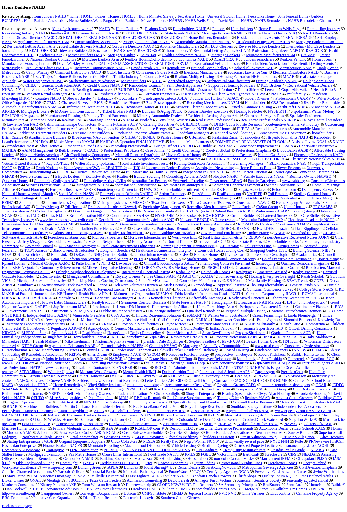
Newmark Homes (268, 432)
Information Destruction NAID (91, 107)
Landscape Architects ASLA (165, 98)
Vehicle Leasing (183, 446)
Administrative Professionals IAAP (200, 367)
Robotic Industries (60, 359)
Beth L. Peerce (70, 150)
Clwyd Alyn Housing (273, 393)
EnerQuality (11, 94)
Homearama (315, 324)
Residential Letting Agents (313, 63)
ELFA (183, 255)
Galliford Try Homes (290, 489)
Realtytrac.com (103, 302)
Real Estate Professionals (215, 120)
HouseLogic (282, 172)
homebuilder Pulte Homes (94, 228)
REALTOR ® (116, 168)
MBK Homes (58, 389)
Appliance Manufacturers (179, 46)
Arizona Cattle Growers (294, 398)
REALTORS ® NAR (141, 33)
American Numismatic (180, 424)
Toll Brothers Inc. (258, 246)
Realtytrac (244, 272)
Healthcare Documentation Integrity (164, 250)
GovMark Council (39, 246)
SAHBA (142, 215)
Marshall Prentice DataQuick (137, 155)
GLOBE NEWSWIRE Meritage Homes (169, 268)
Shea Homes (49, 146)
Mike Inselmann (77, 341)
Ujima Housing (295, 207)
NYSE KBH (268, 376)
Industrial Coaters (286, 268)
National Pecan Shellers (209, 68)
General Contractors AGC (61, 85)
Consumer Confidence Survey (270, 289)
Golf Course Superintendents (189, 398)
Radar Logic (185, 272)
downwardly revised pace (244, 441)
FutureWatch (178, 472)
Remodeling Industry (323, 29)
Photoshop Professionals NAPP (318, 155)
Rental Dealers (189, 467)
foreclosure (273, 454)
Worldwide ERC (184, 237)
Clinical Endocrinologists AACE (169, 263)
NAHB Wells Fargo (200, 21)
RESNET (244, 228)
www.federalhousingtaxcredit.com (66, 220)
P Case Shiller (309, 215)
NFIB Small (177, 376)
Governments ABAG (226, 181)
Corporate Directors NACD (133, 46)
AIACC (233, 98)
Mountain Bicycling (103, 446)
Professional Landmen (134, 350)
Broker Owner (13, 480)
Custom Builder (242, 215)
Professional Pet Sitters (121, 150)
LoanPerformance (16, 142)
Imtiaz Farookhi (222, 328)
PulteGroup (278, 389)
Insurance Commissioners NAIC (100, 68)
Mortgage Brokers (35, 111)
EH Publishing (170, 459)
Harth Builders (165, 172)
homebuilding (12, 50)
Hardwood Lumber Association (133, 424)
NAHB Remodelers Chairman (311, 21)
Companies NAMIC (78, 459)
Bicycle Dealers (67, 176)
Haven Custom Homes (183, 155)
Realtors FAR (72, 120)
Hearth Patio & (325, 90)
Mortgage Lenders (103, 120)
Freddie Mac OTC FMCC (120, 463)
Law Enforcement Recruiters (116, 380)
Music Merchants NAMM (74, 142)
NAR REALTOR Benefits (22, 415)
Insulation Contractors (93, 367)
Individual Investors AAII (253, 68)
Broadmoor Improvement (258, 146)
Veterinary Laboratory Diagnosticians (36, 324)
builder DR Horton (207, 98)
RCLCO (161, 367)
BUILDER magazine (273, 228)
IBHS (291, 302)
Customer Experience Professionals (226, 428)
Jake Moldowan (320, 337)
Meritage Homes (43, 120)
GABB (88, 463)
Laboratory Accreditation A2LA (295, 298)
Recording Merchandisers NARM (213, 103)
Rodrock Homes (206, 255)
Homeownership (138, 485)
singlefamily (57, 337)
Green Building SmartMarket (172, 233)
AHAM (128, 120)
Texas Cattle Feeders (105, 480)
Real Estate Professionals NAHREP (268, 120)
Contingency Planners (312, 307)
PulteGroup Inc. (101, 398)
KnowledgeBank (331, 320)
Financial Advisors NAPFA (122, 346)
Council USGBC (98, 350)
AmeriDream (97, 354)
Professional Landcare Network (112, 207)
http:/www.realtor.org (18, 493)
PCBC (165, 107)
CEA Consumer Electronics (105, 489)
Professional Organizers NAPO (276, 50)
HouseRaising (328, 259)
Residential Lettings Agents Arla (213, 116)
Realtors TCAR (145, 489)
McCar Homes (168, 90)
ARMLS (8, 111)
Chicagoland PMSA (311, 459)
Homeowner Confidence (232, 320)
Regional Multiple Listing (246, 311)
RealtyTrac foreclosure (126, 233)
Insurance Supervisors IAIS (261, 328)
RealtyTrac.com (305, 272)
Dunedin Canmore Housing (250, 107)
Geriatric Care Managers (114, 298)
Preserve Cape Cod (74, 432)
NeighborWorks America (39, 155)
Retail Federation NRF (87, 215)
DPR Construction (84, 450)
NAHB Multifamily (260, 324)
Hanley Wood (328, 68)
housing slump (304, 211)
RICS (339, 307)
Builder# (338, 485)
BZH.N (213, 415)
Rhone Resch (226, 419)
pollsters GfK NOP (317, 424)
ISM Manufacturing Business (56, 350)
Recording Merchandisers (207, 207)
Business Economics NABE (98, 33)
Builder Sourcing (147, 176)
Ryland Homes (13, 263)
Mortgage (190, 346)
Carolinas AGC (322, 359)
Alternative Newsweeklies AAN (315, 159)
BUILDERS (11, 21)
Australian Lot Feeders (149, 181)
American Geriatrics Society (259, 480)
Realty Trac (33, 389)
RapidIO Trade (57, 163)
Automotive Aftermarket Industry (293, 124)
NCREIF (111, 450)
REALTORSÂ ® (298, 37)
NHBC (157, 81)
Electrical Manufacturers (203, 72)
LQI (197, 472)
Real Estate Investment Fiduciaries (128, 246)
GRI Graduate (206, 450)
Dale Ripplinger (307, 228)
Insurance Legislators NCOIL (306, 446)
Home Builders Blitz (255, 168)
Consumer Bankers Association (91, 415)
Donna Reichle (281, 415)
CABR (92, 150)
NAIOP (338, 142)
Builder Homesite (90, 376)
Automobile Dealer (274, 428)
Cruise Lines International (122, 454)
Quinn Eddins (204, 463)
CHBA (30, 85)
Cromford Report (304, 233)
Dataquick (105, 98)
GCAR (321, 385)
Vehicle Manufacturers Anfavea (59, 129)
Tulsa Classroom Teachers (210, 202)
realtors (7, 372)
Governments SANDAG (26, 311)
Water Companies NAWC (43, 81)
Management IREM (275, 459)
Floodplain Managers (192, 133)
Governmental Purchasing (221, 233)
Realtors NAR (156, 29)
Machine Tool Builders (41, 406)
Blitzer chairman (15, 350)
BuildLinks (59, 255)
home (74, 16)
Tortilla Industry (126, 77)
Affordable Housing (311, 393)
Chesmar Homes (117, 437)
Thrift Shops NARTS (123, 198)
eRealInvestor (50, 276)
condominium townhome (154, 255)
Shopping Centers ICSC (268, 250)
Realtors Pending (293, 59)
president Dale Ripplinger (163, 341)
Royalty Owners (127, 276)
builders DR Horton (218, 437)
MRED (177, 493)
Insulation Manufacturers (189, 142)
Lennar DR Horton (131, 307)
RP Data (36, 419)
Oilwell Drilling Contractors (310, 328)
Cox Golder (250, 198)
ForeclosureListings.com (67, 237)
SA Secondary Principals (238, 485)
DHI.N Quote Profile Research (238, 124)
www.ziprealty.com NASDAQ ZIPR (303, 411)
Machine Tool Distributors (145, 446)
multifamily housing (143, 385)
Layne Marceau (176, 324)
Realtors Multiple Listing (194, 77)
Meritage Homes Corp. (188, 363)
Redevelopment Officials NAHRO (126, 194)
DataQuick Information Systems (75, 259)
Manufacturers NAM (295, 68)
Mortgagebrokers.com (45, 454)
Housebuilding (39, 172)
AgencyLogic (98, 328)
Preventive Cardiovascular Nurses (281, 472)
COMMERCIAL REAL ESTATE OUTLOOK (250, 142)
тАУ (167, 289)
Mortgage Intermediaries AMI (146, 42)
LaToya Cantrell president (322, 120)
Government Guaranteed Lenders (146, 224)
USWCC (151, 189)
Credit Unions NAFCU (105, 85)
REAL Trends (297, 281)
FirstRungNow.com (221, 467)
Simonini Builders (298, 320)
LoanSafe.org (112, 402)
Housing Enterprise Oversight (272, 276)
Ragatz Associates (252, 189)
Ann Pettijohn (29, 202)
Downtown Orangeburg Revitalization (102, 211)
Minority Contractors (184, 159)
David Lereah (178, 480)
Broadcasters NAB (16, 224)
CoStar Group (267, 207)
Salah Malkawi (47, 341)
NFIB (105, 263)
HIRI (136, 168)
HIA (123, 228)
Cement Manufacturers (132, 328)
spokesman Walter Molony (314, 111)
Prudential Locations (132, 393)
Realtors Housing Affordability (149, 59)
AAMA (207, 276)
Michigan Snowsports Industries (41, 281)
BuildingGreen (89, 467)
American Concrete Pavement (237, 185)
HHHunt (185, 359)
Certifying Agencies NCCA (228, 472)
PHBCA (243, 129)
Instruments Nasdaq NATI (220, 294)
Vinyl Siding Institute (105, 385)
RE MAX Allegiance (298, 437)
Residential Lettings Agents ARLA (263, 42)
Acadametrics (306, 255)
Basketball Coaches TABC (257, 424)
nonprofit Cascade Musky (234, 459)
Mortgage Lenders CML (55, 224)
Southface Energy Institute (251, 406)
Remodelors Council (145, 85)
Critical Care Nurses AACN (151, 419)
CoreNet (176, 432)
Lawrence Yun (127, 263)
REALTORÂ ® (226, 59)
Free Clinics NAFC (161, 276)
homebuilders (177, 50)
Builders (148, 111)
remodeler (157, 259)
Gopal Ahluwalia (294, 90)
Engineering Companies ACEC (26, 272)
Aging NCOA (171, 111)
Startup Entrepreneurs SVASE (30, 441)
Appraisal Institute (232, 285)
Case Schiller (155, 150)
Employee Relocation (214, 359)
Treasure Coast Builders (91, 133)
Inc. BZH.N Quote (194, 211)
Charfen (299, 380)
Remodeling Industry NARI (23, 33)
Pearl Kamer (92, 333)
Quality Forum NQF (278, 476)
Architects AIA (50, 55)
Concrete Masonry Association (79, 424)
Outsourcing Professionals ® (306, 346)
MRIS (123, 398)
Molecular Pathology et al (143, 472)
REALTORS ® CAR (139, 37)
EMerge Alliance (255, 489)
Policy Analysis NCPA (74, 289)
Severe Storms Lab (34, 176)
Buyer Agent (265, 372)
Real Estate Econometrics (223, 237)
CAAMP (307, 55)
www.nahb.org (293, 181)
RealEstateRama (225, 137)
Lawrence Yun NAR (22, 124)
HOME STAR (214, 215)
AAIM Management (37, 150)
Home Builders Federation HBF (83, 77)
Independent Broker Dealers (168, 168)
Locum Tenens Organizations (69, 202)
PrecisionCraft (292, 372)
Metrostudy (11, 68)
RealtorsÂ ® (60, 33)
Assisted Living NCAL (309, 142)
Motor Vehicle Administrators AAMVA (310, 402)
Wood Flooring (32, 189)
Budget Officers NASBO (173, 146)
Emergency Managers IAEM (216, 324)
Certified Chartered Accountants (27, 472)
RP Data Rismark (147, 398)
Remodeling (202, 285)
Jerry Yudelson (112, 419)
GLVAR (13, 159)
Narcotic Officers (71, 472)
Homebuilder (255, 103)
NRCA (175, 259)
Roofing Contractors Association (199, 163)
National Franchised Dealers (65, 159)
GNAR (35, 480)
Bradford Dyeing (215, 446)
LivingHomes (288, 246)
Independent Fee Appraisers (299, 406)
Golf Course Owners (174, 320)
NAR (252, 33)
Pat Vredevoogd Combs (156, 211)
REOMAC (246, 224)
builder (168, 489)
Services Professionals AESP (48, 185)
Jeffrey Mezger (47, 207)
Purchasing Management (162, 207)
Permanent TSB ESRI (138, 415)
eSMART (194, 315)
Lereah (270, 90)
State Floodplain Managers (214, 198)
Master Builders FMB (85, 55)
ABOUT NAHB (82, 324)
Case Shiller (141, 228)
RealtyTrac (169, 441)
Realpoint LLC (181, 428)
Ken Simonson (294, 376)
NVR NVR (227, 493)
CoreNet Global (217, 150)
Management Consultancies (88, 276)
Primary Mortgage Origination (76, 428)
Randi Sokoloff (313, 276)
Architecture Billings (18, 198)
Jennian (121, 406)
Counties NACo (156, 77)
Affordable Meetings (207, 298)
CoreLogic (306, 415)
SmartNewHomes (216, 333)
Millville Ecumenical (107, 476)
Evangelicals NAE (89, 389)
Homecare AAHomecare (21, 450)
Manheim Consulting (18, 485)
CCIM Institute (118, 72)
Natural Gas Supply (273, 155)
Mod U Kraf (143, 459)
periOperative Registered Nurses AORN (298, 237)
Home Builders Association (45, 21)
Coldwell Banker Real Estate (97, 172)
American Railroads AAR (85, 146)
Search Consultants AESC (286, 185)
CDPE (319, 281)
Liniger (194, 432)
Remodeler (322, 137)
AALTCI (189, 276)
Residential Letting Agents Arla (31, 46)
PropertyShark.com (250, 333)
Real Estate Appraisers (163, 103)
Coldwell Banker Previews (253, 402)
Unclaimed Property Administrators (142, 133)
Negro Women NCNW (201, 441)
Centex (83, 298)
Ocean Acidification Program (308, 367)
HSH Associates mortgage (51, 476)
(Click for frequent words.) (72, 29)
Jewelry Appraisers (60, 320)
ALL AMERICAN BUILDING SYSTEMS (156, 450)
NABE (280, 233)
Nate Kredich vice (31, 255)
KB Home (234, 281)
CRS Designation (284, 103)
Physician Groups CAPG (236, 385)
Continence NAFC (292, 224)
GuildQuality (194, 328)
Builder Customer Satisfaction (208, 90)
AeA (109, 428)
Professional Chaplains (253, 150)
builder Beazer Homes (97, 224)
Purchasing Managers (247, 163)
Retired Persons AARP (232, 211)
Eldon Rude (241, 207)
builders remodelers (258, 59)
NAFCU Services (29, 380)
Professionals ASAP (271, 211)
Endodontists (280, 493)
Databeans (87, 419)
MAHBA (9, 150)
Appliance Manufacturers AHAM (43, 42)
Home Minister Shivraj (156, 16)
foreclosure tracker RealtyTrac (188, 385)
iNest (268, 337)
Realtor (122, 176)
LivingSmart (235, 255)
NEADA (308, 454)
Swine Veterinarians (328, 472)
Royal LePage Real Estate (205, 406)
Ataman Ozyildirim (73, 411)
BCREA (24, 168)
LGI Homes (222, 129)
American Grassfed (272, 272)
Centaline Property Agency (317, 493)
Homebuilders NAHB (49, 16)
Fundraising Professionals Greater (113, 363)
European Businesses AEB (70, 189)
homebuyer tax (313, 302)
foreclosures (101, 307)
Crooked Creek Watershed (262, 419)
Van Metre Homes (82, 454)
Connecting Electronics (316, 172)
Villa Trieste (155, 363)
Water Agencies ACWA (82, 168)
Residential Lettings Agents (258, 37)
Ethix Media (184, 294)
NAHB (104, 29)
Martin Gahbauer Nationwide (87, 406)
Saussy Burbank (300, 432)
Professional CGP (212, 241)
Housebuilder (197, 459)
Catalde (266, 224)
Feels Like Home (261, 16)
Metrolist (65, 298)
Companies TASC (249, 389)
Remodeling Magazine (64, 241)
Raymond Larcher (112, 289)
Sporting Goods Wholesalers (111, 129)
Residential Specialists (57, 198)
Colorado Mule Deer (194, 419)
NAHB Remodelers (270, 21)
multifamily (296, 94)
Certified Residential (281, 198)
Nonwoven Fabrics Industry (187, 354)
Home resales (225, 220)
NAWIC (290, 424)
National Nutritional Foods (61, 363)
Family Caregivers (262, 181)
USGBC (63, 172)
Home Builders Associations (228, 432)
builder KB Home (218, 189)
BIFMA (318, 350)
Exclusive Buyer (98, 176)
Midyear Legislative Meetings (110, 268)
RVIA (184, 63)
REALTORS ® (149, 50)
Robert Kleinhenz (271, 354)
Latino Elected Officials (248, 172)
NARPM (125, 159)
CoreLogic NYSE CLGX (128, 389)
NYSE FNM (279, 441)
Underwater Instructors (316, 146)
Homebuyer (36, 328)
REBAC (31, 159)
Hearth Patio (290, 324)
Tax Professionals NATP (21, 367)
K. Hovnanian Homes (137, 107)
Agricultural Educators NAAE (72, 346)
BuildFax (131, 467)
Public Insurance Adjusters (122, 311)
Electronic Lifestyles (139, 498)
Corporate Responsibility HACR (271, 294)
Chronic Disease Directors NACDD (29, 37)
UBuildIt (206, 146)
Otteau (130, 376)
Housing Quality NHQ (279, 33)
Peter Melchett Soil (182, 333)
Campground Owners (57, 493)
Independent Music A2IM (47, 315)
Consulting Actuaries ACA (186, 176)
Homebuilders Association (266, 63)
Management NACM (92, 185)
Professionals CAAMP (293, 98)
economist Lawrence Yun (247, 72)
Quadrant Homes (15, 181)
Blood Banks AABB (292, 150)
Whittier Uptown (61, 372)
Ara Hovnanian (218, 389)
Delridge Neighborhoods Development (86, 272)
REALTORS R (40, 50)
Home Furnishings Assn (215, 307)
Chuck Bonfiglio (167, 393)
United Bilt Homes (215, 272)
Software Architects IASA (22, 237)
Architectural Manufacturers (228, 81)
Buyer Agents (91, 198)
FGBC (206, 454)
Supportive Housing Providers (231, 85)
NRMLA (148, 137)
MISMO (139, 202)
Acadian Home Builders (47, 137)
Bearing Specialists (237, 393)
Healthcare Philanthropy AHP (185, 185)
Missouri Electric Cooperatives (200, 107)
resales (124, 428)
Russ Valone (201, 194)
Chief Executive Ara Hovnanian (287, 259)
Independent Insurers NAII (203, 172)
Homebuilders (242, 29)
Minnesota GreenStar (89, 315)
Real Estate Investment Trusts (145, 163)
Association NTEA (205, 411)
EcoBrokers (128, 98)
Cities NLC (55, 215)
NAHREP (254, 194)
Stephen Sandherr (202, 341)
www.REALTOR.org (18, 363)
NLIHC (201, 320)
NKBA (7, 90)
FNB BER (124, 367)
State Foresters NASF (189, 302)
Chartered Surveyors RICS (82, 103)
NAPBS (300, 350)
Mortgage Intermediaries (147, 237)
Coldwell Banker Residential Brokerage (187, 350)
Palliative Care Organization (55, 498)
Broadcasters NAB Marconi (259, 302)
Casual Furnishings (267, 315)
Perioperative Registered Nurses (264, 307)
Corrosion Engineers (159, 94)
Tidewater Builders (72, 50)
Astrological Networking (214, 168)
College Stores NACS (316, 289)
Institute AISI (67, 402)
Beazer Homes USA (261, 341)
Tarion (103, 285)
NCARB (317, 450)
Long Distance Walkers (134, 320)
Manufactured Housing (63, 116)
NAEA (276, 94)
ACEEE (329, 233)
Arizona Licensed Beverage (49, 376)
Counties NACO (48, 98)
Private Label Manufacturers (64, 302)
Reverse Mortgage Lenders (259, 46)
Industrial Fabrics (103, 472)
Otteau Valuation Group (258, 437)
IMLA (115, 376)
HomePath (317, 485)
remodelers (251, 137)
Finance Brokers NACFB (62, 446)
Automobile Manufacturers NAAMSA (31, 107)
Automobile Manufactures (138, 324)
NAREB (41, 307)
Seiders (83, 380)
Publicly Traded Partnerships (109, 116)
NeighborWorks (149, 159)
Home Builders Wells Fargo (90, 21)
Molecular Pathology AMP (262, 220)
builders (317, 16)
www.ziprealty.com (57, 467)
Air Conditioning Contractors (87, 155)
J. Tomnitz (45, 432)
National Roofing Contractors (53, 59)
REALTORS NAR (102, 37)
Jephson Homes (201, 493)
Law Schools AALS (309, 428)
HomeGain (115, 333)
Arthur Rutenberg (172, 194)
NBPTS (55, 393)
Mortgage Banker (121, 55)
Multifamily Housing (264, 281)
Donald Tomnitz (179, 241)
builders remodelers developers (286, 385)
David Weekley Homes (75, 63)
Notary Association (146, 241)
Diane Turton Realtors (100, 498)
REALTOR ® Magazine (20, 116)
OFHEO (37, 398)
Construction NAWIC (253, 202)
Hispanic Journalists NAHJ (287, 137)
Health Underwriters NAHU (183, 55)
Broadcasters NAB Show (112, 50)
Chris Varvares (253, 493)
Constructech (120, 215)
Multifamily (246, 359)
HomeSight (68, 463)
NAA (81, 476)
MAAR (288, 77)
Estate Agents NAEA (179, 33)
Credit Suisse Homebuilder (143, 432)
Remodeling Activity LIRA (105, 181)
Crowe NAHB (60, 380)
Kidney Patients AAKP (58, 485)
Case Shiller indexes (125, 411)
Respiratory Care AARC (189, 337)
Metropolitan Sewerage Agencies (267, 467)
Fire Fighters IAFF (144, 476)
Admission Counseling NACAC (78, 233)
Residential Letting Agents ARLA (220, 50)
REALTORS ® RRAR (35, 298)
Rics (149, 463)
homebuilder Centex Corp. (216, 489)
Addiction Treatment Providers (43, 133)
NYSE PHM (164, 215)
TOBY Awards (35, 250)
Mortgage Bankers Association (319, 42)
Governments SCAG (193, 289)
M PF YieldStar (34, 333)
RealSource (271, 485)
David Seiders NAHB (235, 21)
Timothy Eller (228, 398)
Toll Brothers (278, 194)
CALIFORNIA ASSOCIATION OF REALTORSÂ (245, 159)
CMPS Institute (154, 493)
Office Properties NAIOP (21, 103)
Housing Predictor (248, 111)
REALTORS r (171, 37)
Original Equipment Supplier (29, 402)
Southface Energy (153, 129)
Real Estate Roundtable (322, 103)
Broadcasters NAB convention (95, 137)
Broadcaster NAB (20, 146)
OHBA (130, 137)
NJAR (35, 320)
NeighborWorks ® (303, 419)
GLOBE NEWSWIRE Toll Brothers (185, 485)
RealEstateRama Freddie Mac (156, 406)
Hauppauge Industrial (164, 311)
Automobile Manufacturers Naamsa (203, 42)
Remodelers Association (44, 354)
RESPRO (320, 489)
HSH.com (291, 341)
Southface (25, 285)
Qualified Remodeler (203, 311)
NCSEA (149, 441)
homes (100, 16)
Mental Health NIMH (139, 372)
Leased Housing (236, 350)
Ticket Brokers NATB (119, 111)
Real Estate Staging (169, 389)
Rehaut (195, 389)
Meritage (53, 480)
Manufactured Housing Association (205, 224)
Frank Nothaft (47, 168)
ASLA (288, 146)
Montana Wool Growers (98, 372)
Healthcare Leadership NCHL (311, 220)
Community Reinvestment (60, 268)
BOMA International (318, 294)
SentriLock (294, 485)
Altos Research (332, 437)
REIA (116, 337)
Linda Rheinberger (302, 315)
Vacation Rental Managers (47, 94)
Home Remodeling (68, 385)
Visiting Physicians (112, 202)
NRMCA (9, 333)
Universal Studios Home (226, 16)
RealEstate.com (229, 194)
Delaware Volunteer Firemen (135, 285)
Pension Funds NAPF (307, 285)
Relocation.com (284, 189)
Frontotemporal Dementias (117, 189)
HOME (87, 16)
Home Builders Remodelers (209, 37)
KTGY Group (32, 346)
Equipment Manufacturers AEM (270, 55)
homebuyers (102, 159)
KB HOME (278, 380)
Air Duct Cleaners (219, 46)
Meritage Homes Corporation (24, 428)
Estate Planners (161, 359)
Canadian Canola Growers (210, 476)
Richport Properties (107, 237)
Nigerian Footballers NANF (247, 411)
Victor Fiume (227, 454)
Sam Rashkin (271, 359)
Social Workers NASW (76, 194)
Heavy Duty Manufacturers (244, 450)
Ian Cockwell (17, 489)
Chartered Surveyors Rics (264, 116)
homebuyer (135, 337)
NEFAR (8, 176)
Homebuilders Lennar (89, 337)
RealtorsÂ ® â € (64, 333)
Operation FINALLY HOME (142, 142)
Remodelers (176, 68)
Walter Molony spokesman (95, 163)
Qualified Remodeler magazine (305, 263)
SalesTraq (148, 55)
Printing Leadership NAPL (276, 81)
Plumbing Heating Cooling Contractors (102, 281)
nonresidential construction (136, 185)
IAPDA (112, 467)
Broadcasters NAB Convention (282, 133)
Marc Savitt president (66, 398)
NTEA (239, 367)
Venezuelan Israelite (188, 181)
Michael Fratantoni (95, 320)
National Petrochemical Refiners (296, 311)
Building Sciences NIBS (311, 250)
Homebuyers (322, 59)
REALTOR (314, 50)
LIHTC (258, 380)
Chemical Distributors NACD (78, 72)
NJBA (6, 255)
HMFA (184, 489)
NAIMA (41, 142)
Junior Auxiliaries (15, 211)
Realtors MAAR (257, 398)
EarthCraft (251, 454)
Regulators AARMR (66, 328)
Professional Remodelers (176, 228)
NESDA (90, 402)
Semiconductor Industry (230, 363)
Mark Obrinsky (175, 285)
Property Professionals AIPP (236, 337)
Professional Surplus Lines (241, 463)
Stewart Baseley (79, 98)
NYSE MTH (277, 111)
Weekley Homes (60, 419)
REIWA (75, 354)
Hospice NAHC (225, 176)
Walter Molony (328, 98)
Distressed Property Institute (256, 446)
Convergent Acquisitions (99, 493)
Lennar (143, 367)
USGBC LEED (218, 268)
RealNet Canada (32, 259)
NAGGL (54, 415)
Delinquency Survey (318, 189)
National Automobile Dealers (229, 155)
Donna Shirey (248, 90)
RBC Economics (15, 498)
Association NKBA (325, 107)
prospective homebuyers (234, 354)
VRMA (107, 324)
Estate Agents (267, 320)
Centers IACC (29, 215)
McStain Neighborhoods (107, 241)
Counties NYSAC (163, 346)
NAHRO (107, 142)
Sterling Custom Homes (312, 194)
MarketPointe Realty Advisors (92, 81)
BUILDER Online (194, 124)
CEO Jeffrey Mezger (319, 198)
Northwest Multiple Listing (43, 437)
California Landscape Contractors (70, 124)
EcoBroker (188, 215)
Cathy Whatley (37, 72)
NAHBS (175, 21)
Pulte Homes (85, 263)
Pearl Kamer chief (84, 437)
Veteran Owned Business (21, 163)
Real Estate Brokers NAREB (83, 46)
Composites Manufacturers (200, 281)
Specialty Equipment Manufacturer (200, 402)
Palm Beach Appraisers (184, 85)
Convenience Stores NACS (157, 72)
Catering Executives (158, 124)
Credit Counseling (186, 150)
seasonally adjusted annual (307, 480)
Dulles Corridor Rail (178, 372)
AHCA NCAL (105, 432)
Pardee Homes (172, 137)
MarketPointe (197, 259)
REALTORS (73, 37)
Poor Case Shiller (145, 289)
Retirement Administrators (22, 393)
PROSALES (322, 207)
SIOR (208, 424)
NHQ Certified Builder (111, 255)
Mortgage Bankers (225, 55)
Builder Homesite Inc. (308, 354)
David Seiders (117, 259)
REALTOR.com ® (149, 428)
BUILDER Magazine (134, 90)
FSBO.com (75, 480)
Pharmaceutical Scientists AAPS (225, 372)
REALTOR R (83, 94)
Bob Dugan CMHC (216, 228)
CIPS (292, 454)
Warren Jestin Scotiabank (227, 315)
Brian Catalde (12, 137)
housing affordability (268, 285)
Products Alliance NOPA (119, 94)
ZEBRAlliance (30, 372)
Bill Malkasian (137, 172)
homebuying (265, 263)
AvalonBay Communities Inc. (226, 346)
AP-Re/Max (229, 246)
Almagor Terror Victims (213, 480)
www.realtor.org (58, 367)
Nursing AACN (290, 337)
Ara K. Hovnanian (149, 437)
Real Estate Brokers (246, 241)
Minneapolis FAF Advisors (167, 198)
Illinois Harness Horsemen (181, 415)
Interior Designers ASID (321, 363)
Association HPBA (32, 385)
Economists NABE (193, 59)
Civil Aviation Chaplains (318, 467)
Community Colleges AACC (56, 181)
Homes (113, 16)
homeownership (231, 276)
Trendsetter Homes (282, 463)
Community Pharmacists (148, 402)
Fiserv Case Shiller (196, 94)
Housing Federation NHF (239, 77)
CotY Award (120, 315)
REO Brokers (271, 85)
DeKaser (81, 255)
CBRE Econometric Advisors (56, 489)
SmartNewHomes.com (156, 281)
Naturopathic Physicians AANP (149, 220)
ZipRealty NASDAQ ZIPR (275, 363)
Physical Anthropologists (244, 415)
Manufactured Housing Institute (26, 63)
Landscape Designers (271, 350)
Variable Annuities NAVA (38, 90)
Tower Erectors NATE (190, 129)
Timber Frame (258, 233)
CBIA (51, 103)
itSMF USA (231, 341)
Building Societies (114, 459)
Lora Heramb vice (36, 424)
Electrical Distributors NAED (296, 72)
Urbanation (197, 137)
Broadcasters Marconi (323, 268)
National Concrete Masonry (235, 259)
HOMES (129, 16)
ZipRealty (157, 337)
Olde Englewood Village (35, 463)
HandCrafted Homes (124, 103)
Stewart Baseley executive (208, 111)
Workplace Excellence (19, 467)
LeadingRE (244, 376)
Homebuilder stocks (283, 241)
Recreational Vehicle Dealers (309, 85)
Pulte (299, 441)
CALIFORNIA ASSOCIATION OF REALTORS (136, 63)
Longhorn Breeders (115, 250)
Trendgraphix (222, 302)
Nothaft (146, 120)
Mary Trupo (16, 476)
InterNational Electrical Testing (146, 272)
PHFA (138, 259)
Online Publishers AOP (120, 124)
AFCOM (153, 354)
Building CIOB (330, 398)
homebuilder (322, 133)
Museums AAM (19, 432)
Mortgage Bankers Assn (100, 59)
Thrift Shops (246, 476)
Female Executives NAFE (263, 176)
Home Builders (126, 21)
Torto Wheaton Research (101, 485)
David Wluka (151, 376)
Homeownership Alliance (171, 307)
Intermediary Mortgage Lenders (310, 46)
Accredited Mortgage (184, 81)
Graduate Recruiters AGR (291, 333)
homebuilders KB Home (54, 294)
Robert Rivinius (257, 98)
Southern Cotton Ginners (180, 498)
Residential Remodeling (38, 459)
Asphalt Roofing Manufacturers (88, 90)
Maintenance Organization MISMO (141, 294)
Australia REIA (91, 359)
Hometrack (296, 359)
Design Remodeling (145, 333)
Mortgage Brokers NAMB (222, 33)
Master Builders (153, 21)
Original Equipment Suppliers (82, 441)
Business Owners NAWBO (310, 176)
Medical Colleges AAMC (50, 263)
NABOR (116, 359)
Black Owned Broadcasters (73, 250)
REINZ (7, 202)
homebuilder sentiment (181, 189)
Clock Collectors (124, 441)
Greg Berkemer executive (312, 389)
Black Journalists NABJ (288, 163)
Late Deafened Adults (316, 476)
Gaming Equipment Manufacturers (187, 246)
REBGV (254, 237)
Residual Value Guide (288, 450)
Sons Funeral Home (293, 16)
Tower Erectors (289, 168)
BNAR (12, 406)
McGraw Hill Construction (75, 111)
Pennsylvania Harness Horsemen (27, 411)
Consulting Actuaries (174, 120)
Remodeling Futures (271, 129)
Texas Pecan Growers (168, 202)
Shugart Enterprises (201, 393)
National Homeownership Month (27, 194)
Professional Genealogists (270, 255)
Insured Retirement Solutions (158, 315)
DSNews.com (29, 359)
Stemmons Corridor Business (144, 302)
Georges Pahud (314, 463)
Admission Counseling (144, 480)
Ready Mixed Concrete (247, 298)
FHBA (7, 298)
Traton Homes (167, 328)
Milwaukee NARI (16, 341)
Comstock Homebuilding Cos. (220, 250)
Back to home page (17, 506)
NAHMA (225, 146)
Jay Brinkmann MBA (70, 307)
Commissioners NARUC (166, 411)
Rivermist (136, 359)
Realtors (218, 29)
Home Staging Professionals (298, 202)
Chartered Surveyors (277, 215)
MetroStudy (11, 72)
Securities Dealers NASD (48, 228)
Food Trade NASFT (163, 454)
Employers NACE (127, 354)
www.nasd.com (267, 346)
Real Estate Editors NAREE (47, 68)
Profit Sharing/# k (158, 467)
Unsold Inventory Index (210, 376)
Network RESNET (194, 220)
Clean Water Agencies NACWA (240, 94)
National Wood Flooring (234, 133)
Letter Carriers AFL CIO (164, 380)
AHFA (99, 411)
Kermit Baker (109, 220)
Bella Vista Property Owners (89, 393)
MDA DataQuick (228, 289)
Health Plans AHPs (93, 294)
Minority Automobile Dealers (159, 116)
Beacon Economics (173, 463)
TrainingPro (55, 450)
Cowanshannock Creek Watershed (65, 285)
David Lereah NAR (146, 68)
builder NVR (175, 476)
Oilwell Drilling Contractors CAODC (218, 380)
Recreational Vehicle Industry (217, 63)
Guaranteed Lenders (251, 268)
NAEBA (224, 424)
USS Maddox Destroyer (77, 246)
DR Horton (73, 207)
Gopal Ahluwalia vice (35, 289)
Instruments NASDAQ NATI (72, 311)
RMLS (190, 454)
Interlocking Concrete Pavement (225, 263)
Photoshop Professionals (129, 146)
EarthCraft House (291, 107)
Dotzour (130, 493)
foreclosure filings (183, 437)
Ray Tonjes (44, 77)
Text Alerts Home (191, 16)
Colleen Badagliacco (51, 211)
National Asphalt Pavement (116, 341)
